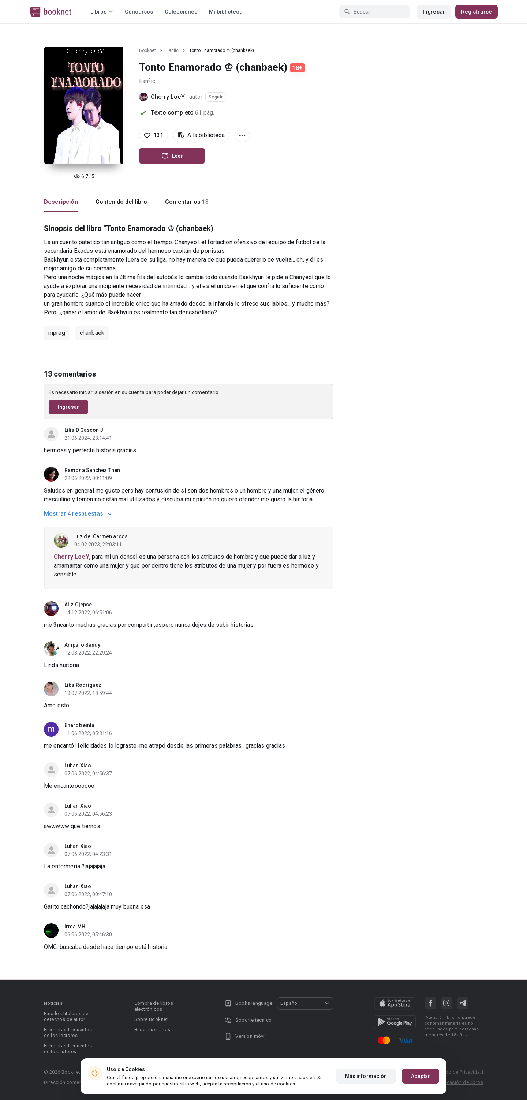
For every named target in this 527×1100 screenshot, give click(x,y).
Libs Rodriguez (82, 685)
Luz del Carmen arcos (101, 536)
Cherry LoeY (168, 96)
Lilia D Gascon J (84, 430)
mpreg (56, 332)
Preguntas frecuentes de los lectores (68, 1032)
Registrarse (476, 11)
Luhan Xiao (77, 765)
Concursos (139, 11)
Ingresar (434, 11)
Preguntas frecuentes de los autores (68, 1048)
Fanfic (173, 50)
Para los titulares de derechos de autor (66, 1016)
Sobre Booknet (151, 1019)
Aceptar (420, 1076)
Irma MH (74, 926)
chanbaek (92, 332)
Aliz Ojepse (78, 604)
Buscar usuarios (152, 1029)
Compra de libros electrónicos (153, 1006)
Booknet (147, 50)
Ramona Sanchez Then (92, 470)
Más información (366, 1076)
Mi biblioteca (226, 11)
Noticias (53, 1003)
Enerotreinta (79, 725)
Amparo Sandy (82, 645)
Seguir (216, 97)
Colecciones (181, 11)
